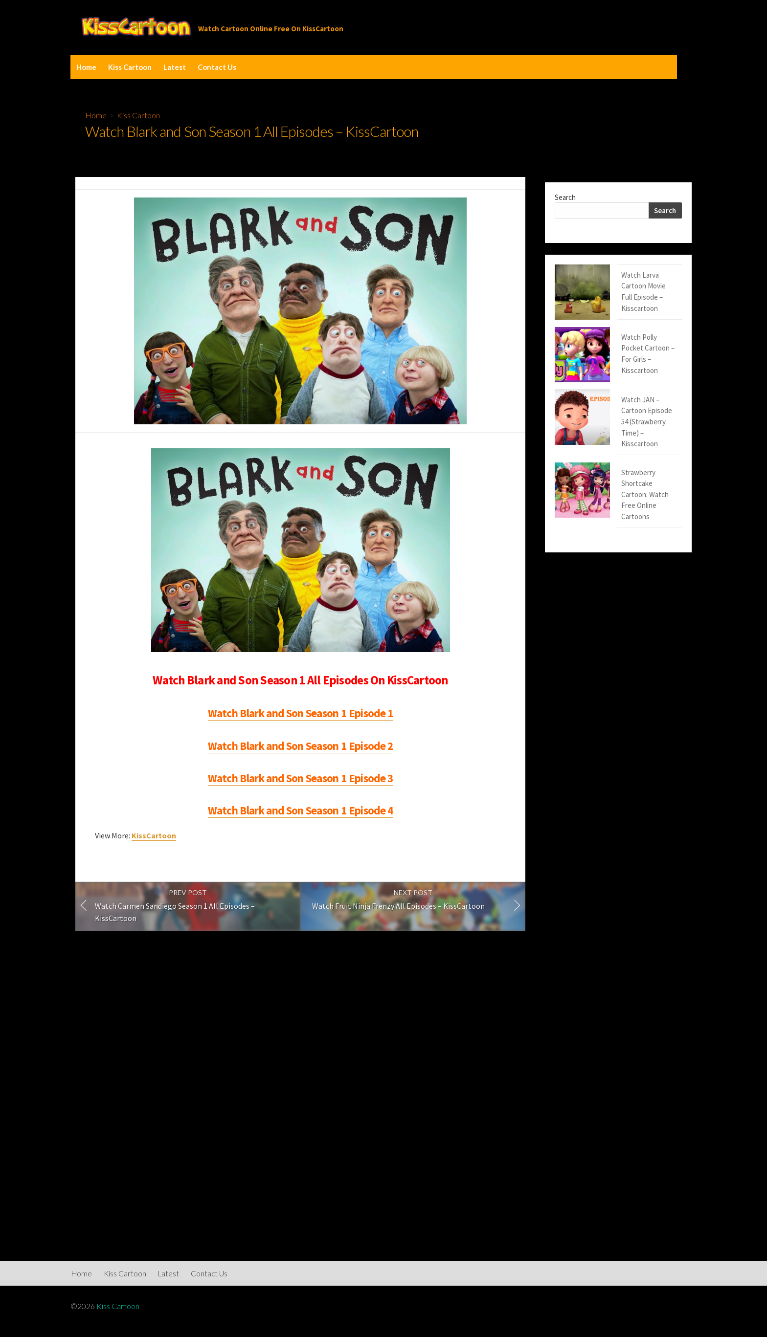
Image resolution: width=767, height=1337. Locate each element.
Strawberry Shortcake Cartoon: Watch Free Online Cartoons (613, 399)
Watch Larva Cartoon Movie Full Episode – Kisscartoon (614, 280)
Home (86, 67)
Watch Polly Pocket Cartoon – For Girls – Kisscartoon (617, 320)
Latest (174, 67)
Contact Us (217, 67)
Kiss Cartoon (130, 67)
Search (565, 197)
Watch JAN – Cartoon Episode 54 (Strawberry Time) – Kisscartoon (615, 360)
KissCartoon (154, 835)
